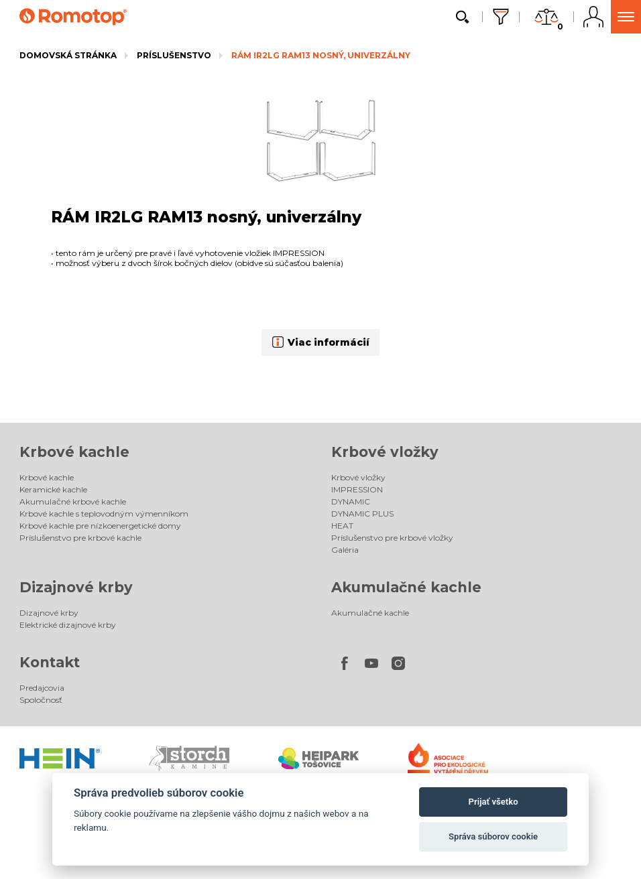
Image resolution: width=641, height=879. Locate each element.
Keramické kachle (53, 489)
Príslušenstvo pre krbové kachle (80, 538)
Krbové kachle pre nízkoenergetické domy (100, 526)
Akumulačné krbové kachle (72, 501)
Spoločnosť (40, 700)
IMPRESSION (357, 489)
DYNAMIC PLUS (362, 514)
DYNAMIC (350, 501)
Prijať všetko (493, 802)
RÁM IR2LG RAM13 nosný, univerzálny (320, 55)
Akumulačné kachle (406, 587)
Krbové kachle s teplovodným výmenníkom (103, 514)
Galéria (345, 550)
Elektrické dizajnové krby (67, 625)
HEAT (342, 526)
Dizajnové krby (76, 587)
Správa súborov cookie (493, 836)
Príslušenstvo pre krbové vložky (392, 538)
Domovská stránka (68, 55)
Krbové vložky (385, 452)
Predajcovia (41, 688)
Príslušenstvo (174, 55)
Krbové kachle (74, 452)
